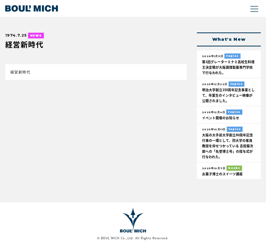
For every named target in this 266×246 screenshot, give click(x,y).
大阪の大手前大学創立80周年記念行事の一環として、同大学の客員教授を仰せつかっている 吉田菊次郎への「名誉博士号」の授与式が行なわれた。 (227, 145)
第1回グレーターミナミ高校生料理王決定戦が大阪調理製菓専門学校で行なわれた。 (228, 67)
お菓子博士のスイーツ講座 (222, 173)
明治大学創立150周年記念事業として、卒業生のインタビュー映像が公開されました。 (228, 95)
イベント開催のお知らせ (220, 117)
